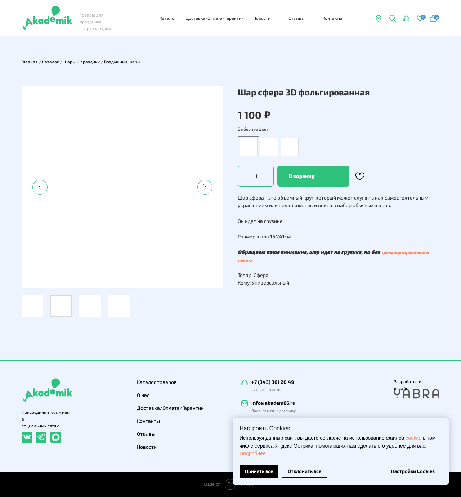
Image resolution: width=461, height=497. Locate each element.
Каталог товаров (157, 382)
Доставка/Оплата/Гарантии (215, 18)
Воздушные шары (122, 61)
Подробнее (253, 453)
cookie (413, 438)
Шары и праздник (81, 61)
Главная (29, 61)
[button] (406, 18)
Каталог (168, 18)
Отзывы (296, 18)
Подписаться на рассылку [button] (273, 410)
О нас (143, 395)
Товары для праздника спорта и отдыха (97, 21)
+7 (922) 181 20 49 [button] (266, 390)
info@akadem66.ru (273, 403)
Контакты (332, 18)
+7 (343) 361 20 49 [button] (272, 382)
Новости (261, 18)
